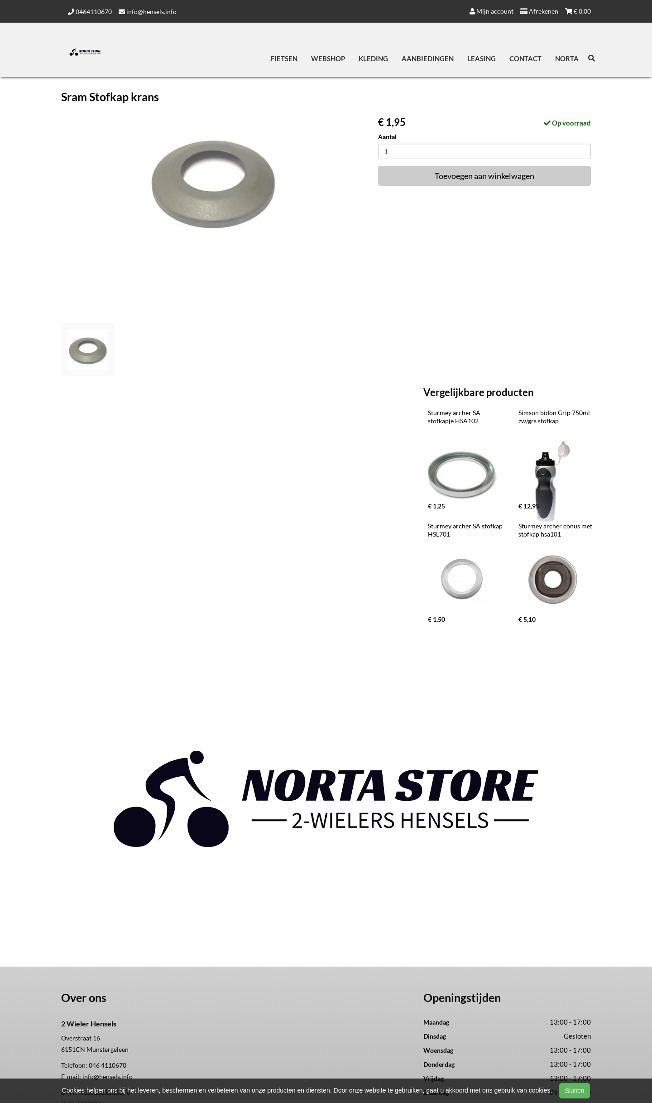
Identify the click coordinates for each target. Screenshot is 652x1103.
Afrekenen (539, 11)
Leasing (481, 58)
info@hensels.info (148, 11)
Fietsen (284, 58)
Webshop (328, 58)
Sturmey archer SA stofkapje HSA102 (455, 417)
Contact (525, 58)
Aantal (387, 136)
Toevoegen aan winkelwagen (484, 176)
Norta (567, 58)
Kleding (373, 58)
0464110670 (90, 11)
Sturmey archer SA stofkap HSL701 (466, 530)
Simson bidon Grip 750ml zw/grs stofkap (554, 417)
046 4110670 (107, 1065)
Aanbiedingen (428, 58)
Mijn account (491, 11)
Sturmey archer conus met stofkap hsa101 (556, 530)
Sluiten (575, 1090)
